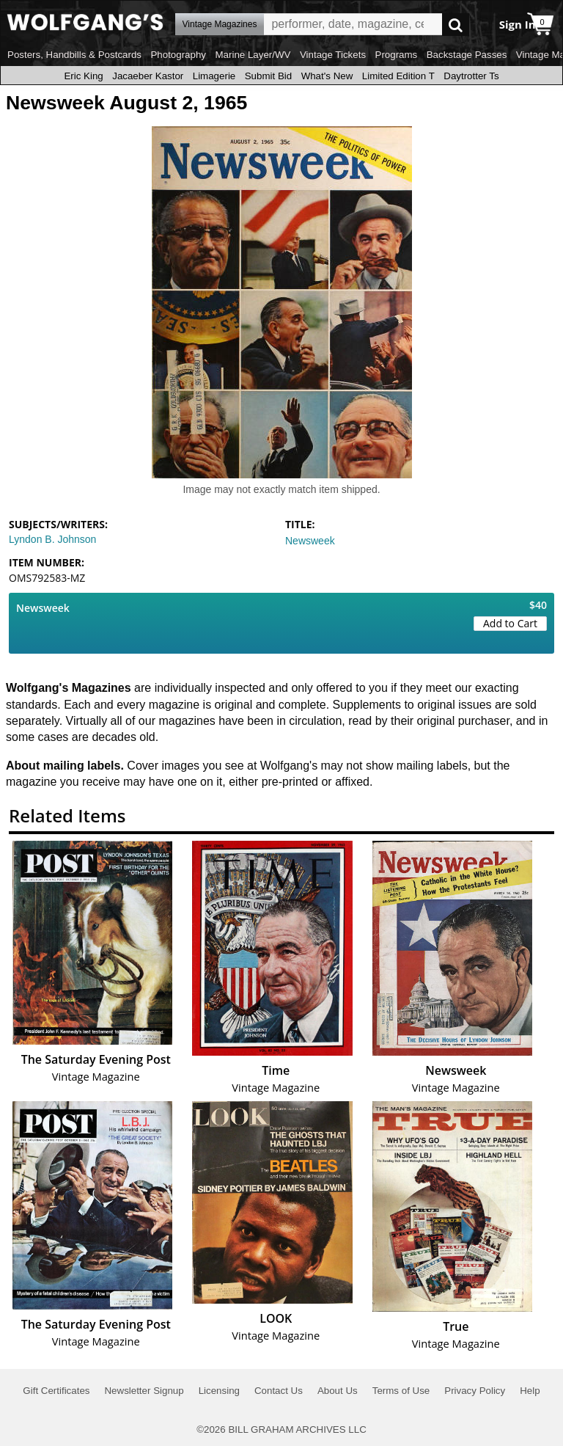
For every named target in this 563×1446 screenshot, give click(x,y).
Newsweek (310, 541)
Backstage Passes (467, 54)
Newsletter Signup (143, 1390)
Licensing (219, 1390)
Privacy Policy (474, 1390)
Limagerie (214, 75)
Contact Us (278, 1390)
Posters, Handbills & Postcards (74, 54)
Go (455, 24)
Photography (178, 54)
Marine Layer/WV (252, 54)
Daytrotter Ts (471, 75)
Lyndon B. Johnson (52, 539)
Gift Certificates (56, 1390)
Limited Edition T (398, 75)
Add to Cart (510, 623)
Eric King (83, 75)
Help (530, 1390)
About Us (337, 1390)
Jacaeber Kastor (147, 75)
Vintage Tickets (333, 54)
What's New (327, 75)
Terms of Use (401, 1390)
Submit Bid (268, 75)
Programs (396, 54)
